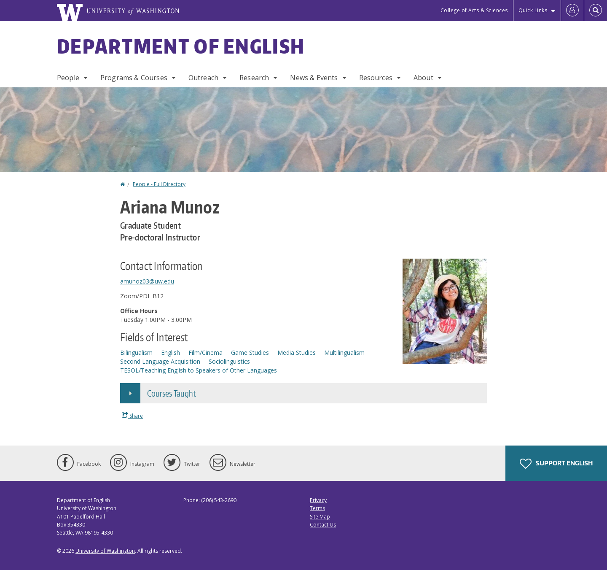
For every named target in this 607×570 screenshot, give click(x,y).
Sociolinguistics (229, 361)
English (170, 352)
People (68, 77)
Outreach (203, 77)
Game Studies (250, 352)
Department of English (181, 46)
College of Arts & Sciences (474, 10)
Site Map (320, 516)
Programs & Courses (133, 77)
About (423, 77)
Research (254, 77)
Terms (317, 508)
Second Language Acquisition (160, 361)
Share (132, 415)
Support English (556, 464)
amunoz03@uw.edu (147, 281)
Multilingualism (344, 352)
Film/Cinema (205, 352)
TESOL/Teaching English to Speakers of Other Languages (198, 370)
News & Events (314, 77)
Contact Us (323, 524)
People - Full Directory (159, 184)
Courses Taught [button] (171, 393)
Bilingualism (136, 352)
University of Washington (105, 550)
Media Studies (296, 352)
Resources (375, 77)
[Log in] (572, 10)
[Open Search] (595, 10)
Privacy (318, 500)
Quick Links (533, 10)
